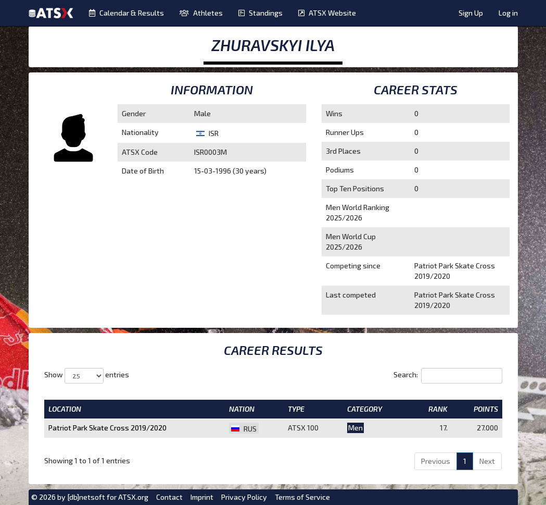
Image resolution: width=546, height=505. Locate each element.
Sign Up (471, 12)
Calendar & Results (126, 12)
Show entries (86, 376)
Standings (260, 12)
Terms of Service (302, 496)
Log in (508, 12)
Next (487, 461)
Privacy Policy (244, 496)
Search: (447, 376)
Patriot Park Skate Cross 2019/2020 (107, 427)
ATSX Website (327, 12)
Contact (169, 496)
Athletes (201, 12)
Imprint (202, 496)
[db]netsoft (86, 496)
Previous (435, 461)
